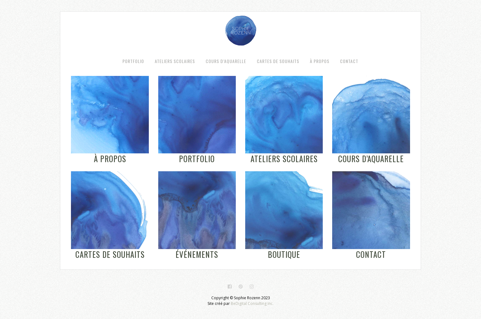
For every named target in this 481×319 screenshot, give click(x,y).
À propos (110, 158)
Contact (371, 254)
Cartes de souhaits (110, 254)
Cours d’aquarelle (371, 158)
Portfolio (197, 158)
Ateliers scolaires (284, 158)
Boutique (284, 254)
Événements (197, 254)
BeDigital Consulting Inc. (252, 303)
